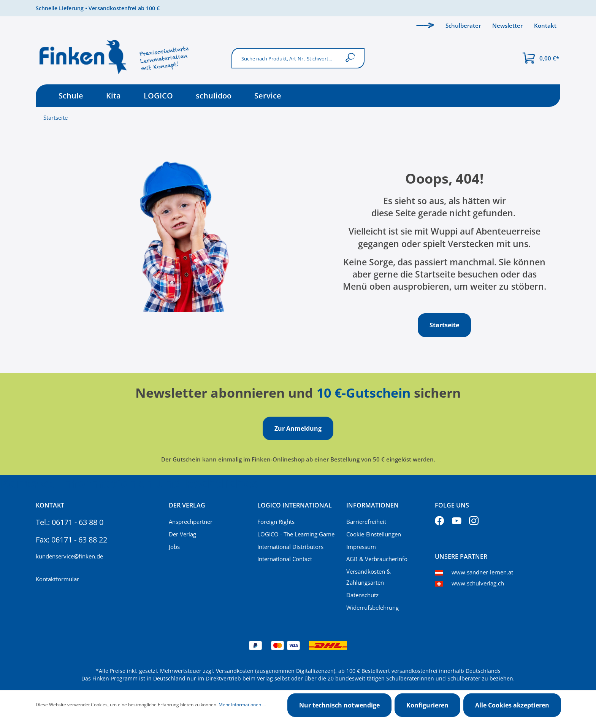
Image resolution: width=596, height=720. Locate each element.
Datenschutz (362, 595)
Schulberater (463, 25)
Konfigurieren (427, 705)
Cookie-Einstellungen (373, 534)
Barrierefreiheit (366, 521)
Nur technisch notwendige (339, 705)
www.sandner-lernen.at (482, 572)
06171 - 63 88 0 (77, 522)
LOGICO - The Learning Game (295, 534)
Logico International (294, 505)
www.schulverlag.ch (478, 583)
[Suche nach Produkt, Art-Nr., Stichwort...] (286, 58)
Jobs (174, 546)
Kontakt (545, 25)
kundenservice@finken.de (69, 556)
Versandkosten (235, 670)
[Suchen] (352, 58)
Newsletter (507, 25)
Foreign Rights (276, 521)
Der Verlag (182, 534)
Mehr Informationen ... (242, 704)
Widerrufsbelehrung (372, 607)
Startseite (55, 117)
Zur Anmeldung (298, 428)
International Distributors (290, 546)
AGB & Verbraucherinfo (376, 559)
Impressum (361, 546)
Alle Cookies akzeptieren (512, 705)
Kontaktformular (57, 579)
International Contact (284, 559)
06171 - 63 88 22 (79, 539)
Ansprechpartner (190, 521)
